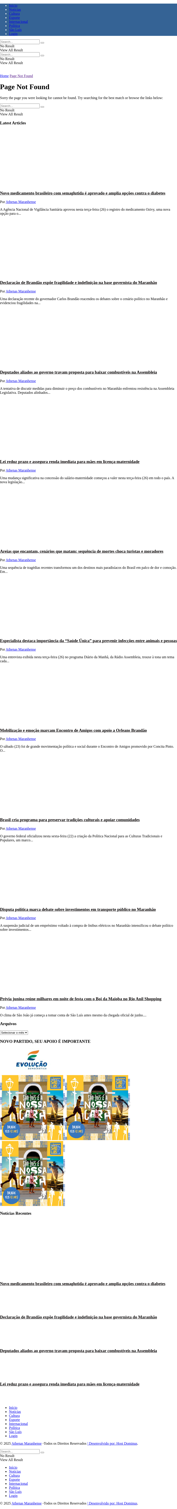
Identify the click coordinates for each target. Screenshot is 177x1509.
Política (14, 26)
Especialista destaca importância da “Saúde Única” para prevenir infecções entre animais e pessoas (88, 640)
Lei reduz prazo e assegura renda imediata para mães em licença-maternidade (70, 461)
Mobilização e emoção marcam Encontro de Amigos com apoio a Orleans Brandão (73, 730)
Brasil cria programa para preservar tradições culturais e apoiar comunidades (70, 819)
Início (13, 5)
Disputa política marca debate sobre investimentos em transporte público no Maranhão (78, 909)
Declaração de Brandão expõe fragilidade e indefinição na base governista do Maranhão (78, 282)
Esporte (14, 17)
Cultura (14, 13)
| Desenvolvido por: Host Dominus (112, 1443)
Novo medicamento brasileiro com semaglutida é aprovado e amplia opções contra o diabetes (82, 193)
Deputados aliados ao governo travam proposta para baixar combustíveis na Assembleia (78, 372)
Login (13, 34)
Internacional (18, 22)
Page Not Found (21, 76)
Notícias (15, 9)
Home (4, 76)
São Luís (15, 30)
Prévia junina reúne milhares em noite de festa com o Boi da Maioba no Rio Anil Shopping (80, 998)
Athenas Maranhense (21, 202)
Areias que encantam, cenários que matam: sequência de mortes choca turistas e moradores (81, 551)
